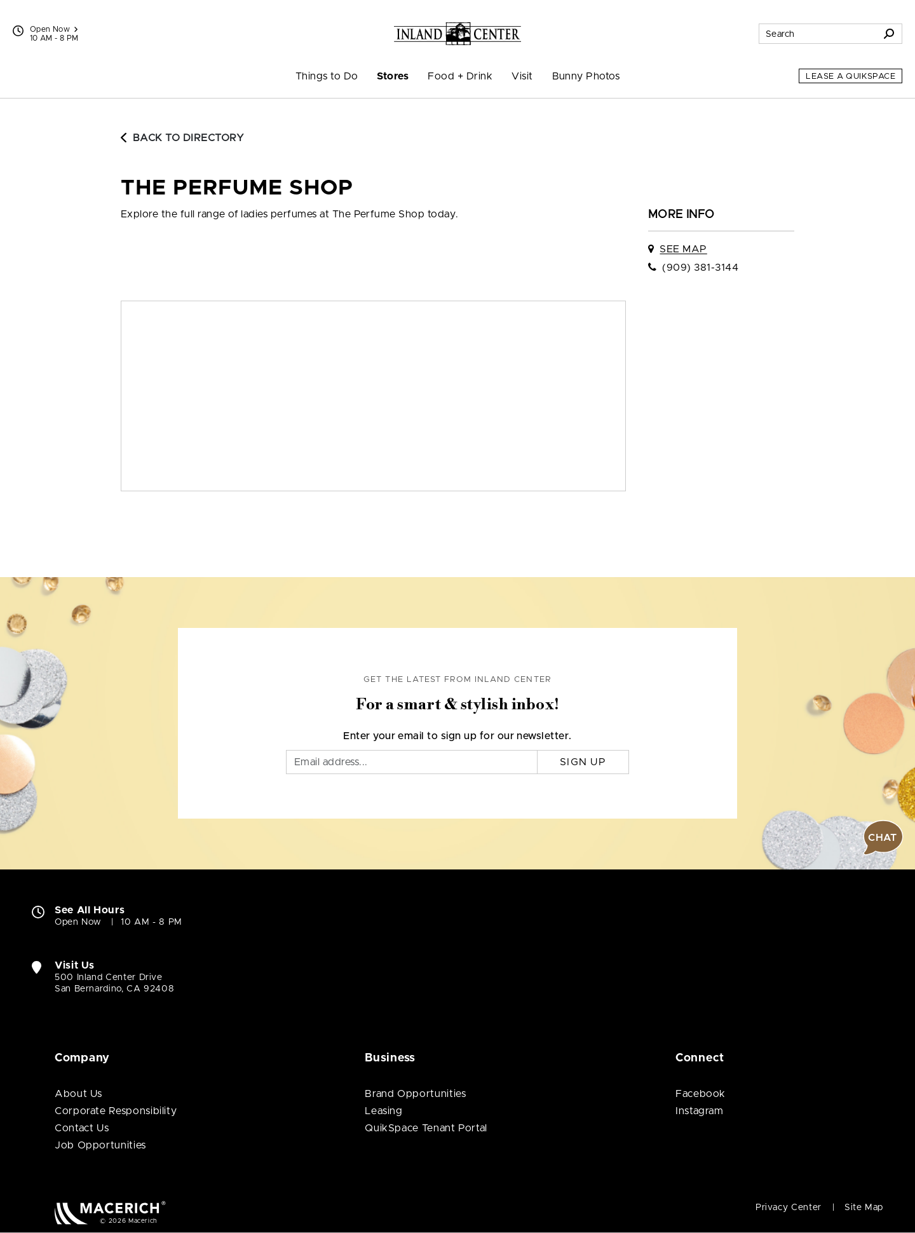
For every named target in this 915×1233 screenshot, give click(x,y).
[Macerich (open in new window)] (110, 1212)
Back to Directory (182, 138)
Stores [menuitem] (393, 76)
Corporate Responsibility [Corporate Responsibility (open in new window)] (116, 1111)
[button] (883, 838)
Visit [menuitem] (522, 76)
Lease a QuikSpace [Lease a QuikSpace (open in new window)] (850, 76)
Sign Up (583, 762)
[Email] (412, 762)
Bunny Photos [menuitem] (586, 76)
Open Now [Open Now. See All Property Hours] (78, 922)
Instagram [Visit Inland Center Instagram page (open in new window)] (699, 1111)
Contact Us (82, 1128)
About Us (78, 1094)
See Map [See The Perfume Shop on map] (683, 249)
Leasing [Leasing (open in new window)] (383, 1111)
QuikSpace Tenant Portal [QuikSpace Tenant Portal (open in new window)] (426, 1128)
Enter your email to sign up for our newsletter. (457, 736)
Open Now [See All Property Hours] (54, 29)
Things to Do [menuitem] (326, 76)
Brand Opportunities (415, 1094)
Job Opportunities (100, 1145)
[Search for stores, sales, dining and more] (818, 34)
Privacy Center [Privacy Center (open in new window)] (789, 1207)
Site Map (863, 1207)
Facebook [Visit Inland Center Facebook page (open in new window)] (700, 1094)
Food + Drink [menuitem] (460, 76)
